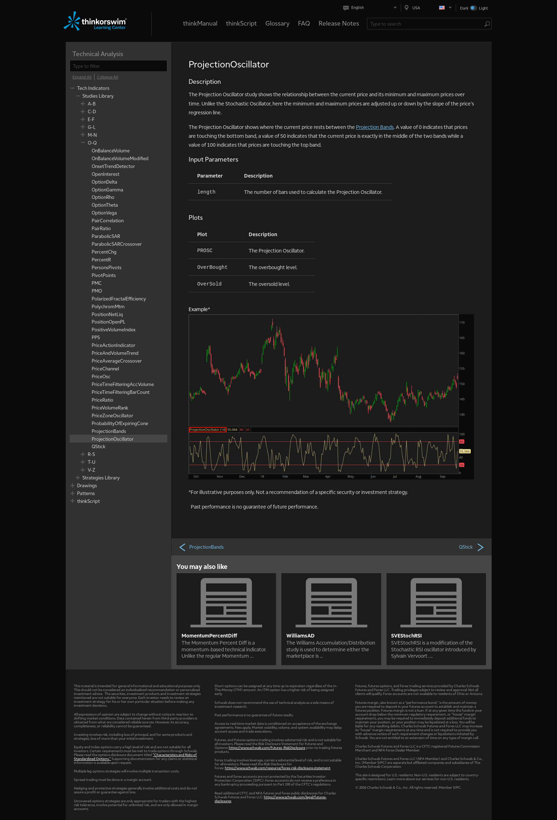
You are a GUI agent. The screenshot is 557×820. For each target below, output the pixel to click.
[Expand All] (82, 77)
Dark (464, 8)
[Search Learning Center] (426, 23)
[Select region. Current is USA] (428, 7)
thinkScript (241, 23)
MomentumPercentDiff (209, 635)
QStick (472, 547)
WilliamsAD (300, 635)
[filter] (118, 66)
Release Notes (339, 23)
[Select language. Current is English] (371, 7)
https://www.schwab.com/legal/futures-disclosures (270, 798)
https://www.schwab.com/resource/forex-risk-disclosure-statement (277, 767)
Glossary (277, 23)
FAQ (304, 23)
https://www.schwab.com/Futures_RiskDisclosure (267, 747)
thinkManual (200, 23)
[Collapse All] (107, 77)
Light (483, 8)
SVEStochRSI (406, 635)
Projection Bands (375, 127)
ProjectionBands (201, 547)
